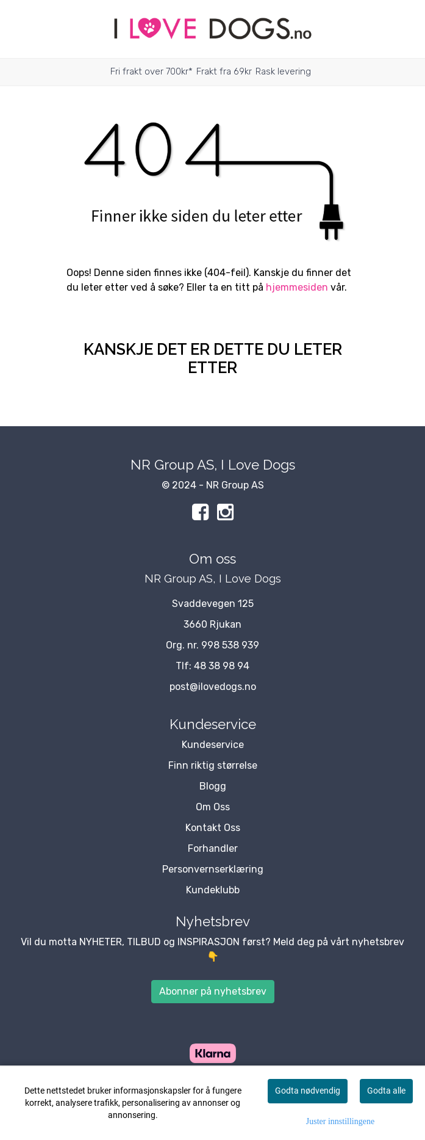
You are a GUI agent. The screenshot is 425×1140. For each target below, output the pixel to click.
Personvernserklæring (212, 869)
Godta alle (386, 1090)
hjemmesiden (297, 287)
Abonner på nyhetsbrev (212, 991)
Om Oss (213, 807)
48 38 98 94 (221, 666)
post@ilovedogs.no (213, 686)
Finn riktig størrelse (212, 765)
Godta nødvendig (307, 1090)
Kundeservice (213, 744)
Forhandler (213, 848)
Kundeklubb (213, 890)
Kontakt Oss (212, 827)
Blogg (212, 786)
